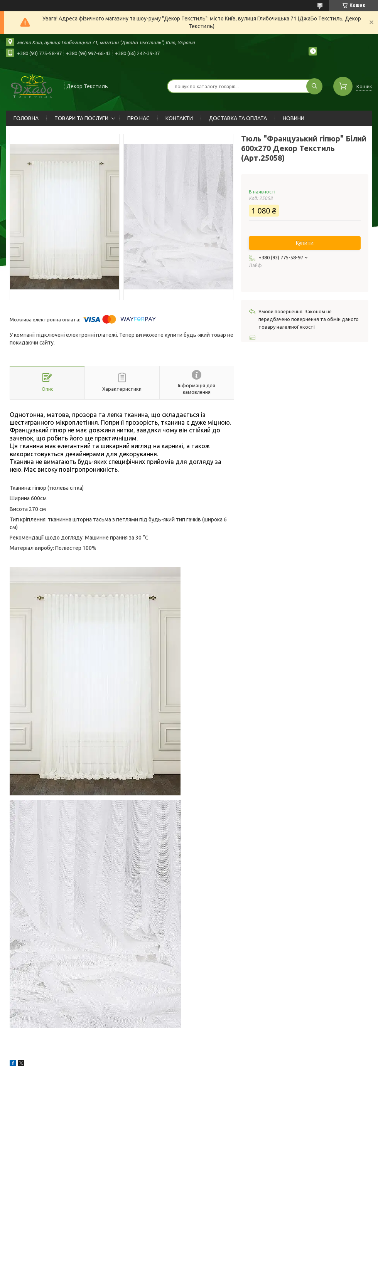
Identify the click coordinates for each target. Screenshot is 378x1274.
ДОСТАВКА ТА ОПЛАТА (238, 118)
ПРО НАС (138, 118)
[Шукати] (314, 86)
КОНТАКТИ (179, 118)
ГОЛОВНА (26, 118)
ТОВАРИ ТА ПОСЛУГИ (81, 118)
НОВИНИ (293, 118)
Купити (305, 243)
